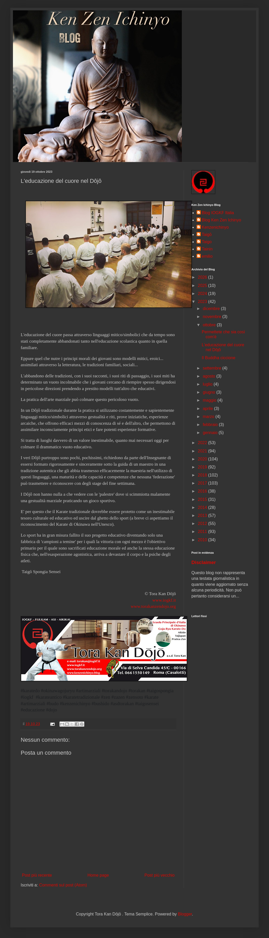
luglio (208, 384)
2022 (203, 443)
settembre (212, 368)
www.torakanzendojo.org (153, 606)
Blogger (185, 914)
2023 (203, 301)
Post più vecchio (159, 875)
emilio (207, 256)
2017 (203, 483)
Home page (98, 875)
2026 (203, 277)
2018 (203, 475)
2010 (203, 540)
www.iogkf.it (164, 600)
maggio (210, 400)
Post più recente (37, 875)
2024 (203, 293)
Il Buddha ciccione (218, 358)
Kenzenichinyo (215, 227)
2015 (203, 499)
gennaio (211, 432)
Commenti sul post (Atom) (63, 885)
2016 (203, 491)
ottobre (210, 325)
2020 (203, 459)
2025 (203, 285)
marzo (209, 416)
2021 (203, 451)
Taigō (207, 234)
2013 (203, 515)
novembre (212, 316)
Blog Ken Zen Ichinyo (221, 220)
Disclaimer (203, 562)
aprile (208, 408)
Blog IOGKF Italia (218, 213)
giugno (209, 392)
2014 (203, 507)
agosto (209, 376)
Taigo (207, 242)
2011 (203, 531)
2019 (203, 467)
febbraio (211, 424)
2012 (203, 523)
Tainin (207, 249)
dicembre (212, 308)
